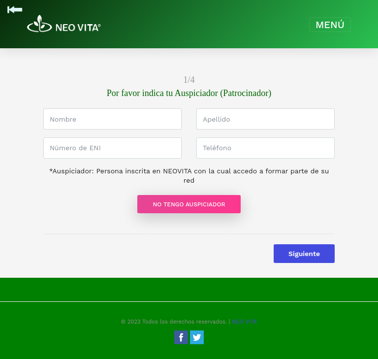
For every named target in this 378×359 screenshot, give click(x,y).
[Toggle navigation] (330, 24)
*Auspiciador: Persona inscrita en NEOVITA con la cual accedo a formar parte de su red (189, 176)
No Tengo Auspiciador (189, 204)
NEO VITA (244, 322)
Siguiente (304, 254)
